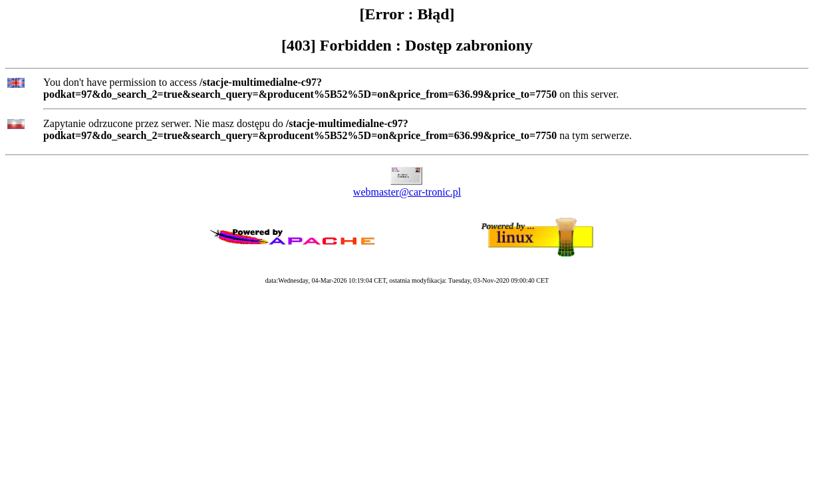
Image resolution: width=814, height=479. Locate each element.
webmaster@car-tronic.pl (407, 192)
